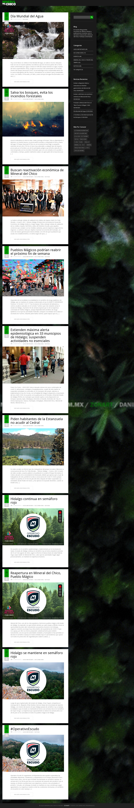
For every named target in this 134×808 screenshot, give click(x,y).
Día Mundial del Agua (27, 16)
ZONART (67, 805)
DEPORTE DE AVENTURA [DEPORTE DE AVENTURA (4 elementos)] (80, 133)
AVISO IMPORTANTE (28, 99)
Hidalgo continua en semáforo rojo (34, 501)
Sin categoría (77, 69)
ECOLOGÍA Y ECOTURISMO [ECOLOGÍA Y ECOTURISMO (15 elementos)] (81, 136)
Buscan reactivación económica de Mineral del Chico (37, 172)
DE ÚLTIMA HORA (39, 99)
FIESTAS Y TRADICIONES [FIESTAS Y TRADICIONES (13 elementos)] (80, 139)
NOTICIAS (25, 19)
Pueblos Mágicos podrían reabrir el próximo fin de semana (36, 252)
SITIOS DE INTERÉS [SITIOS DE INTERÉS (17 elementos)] (79, 150)
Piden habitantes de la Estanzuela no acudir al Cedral (37, 421)
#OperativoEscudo (25, 729)
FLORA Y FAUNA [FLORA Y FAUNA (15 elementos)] (78, 142)
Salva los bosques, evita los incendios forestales (32, 94)
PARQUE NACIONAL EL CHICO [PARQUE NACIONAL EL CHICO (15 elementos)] (81, 147)
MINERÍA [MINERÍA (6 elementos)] (89, 145)
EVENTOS (76, 56)
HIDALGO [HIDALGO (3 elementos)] (87, 142)
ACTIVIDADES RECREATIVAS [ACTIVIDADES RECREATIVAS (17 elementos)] (81, 130)
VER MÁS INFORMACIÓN (22, 82)
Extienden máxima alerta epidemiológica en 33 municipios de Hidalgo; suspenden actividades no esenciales (36, 335)
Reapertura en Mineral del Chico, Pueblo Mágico (36, 575)
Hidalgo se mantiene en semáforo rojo (37, 655)
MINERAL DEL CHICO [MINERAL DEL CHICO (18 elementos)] (79, 145)
